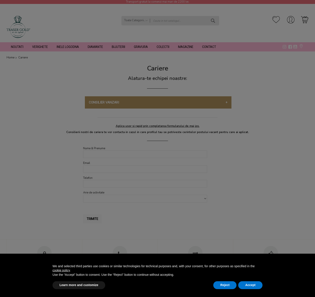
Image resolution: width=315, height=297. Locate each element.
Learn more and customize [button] (79, 285)
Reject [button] (224, 285)
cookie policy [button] (61, 270)
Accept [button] (250, 285)
